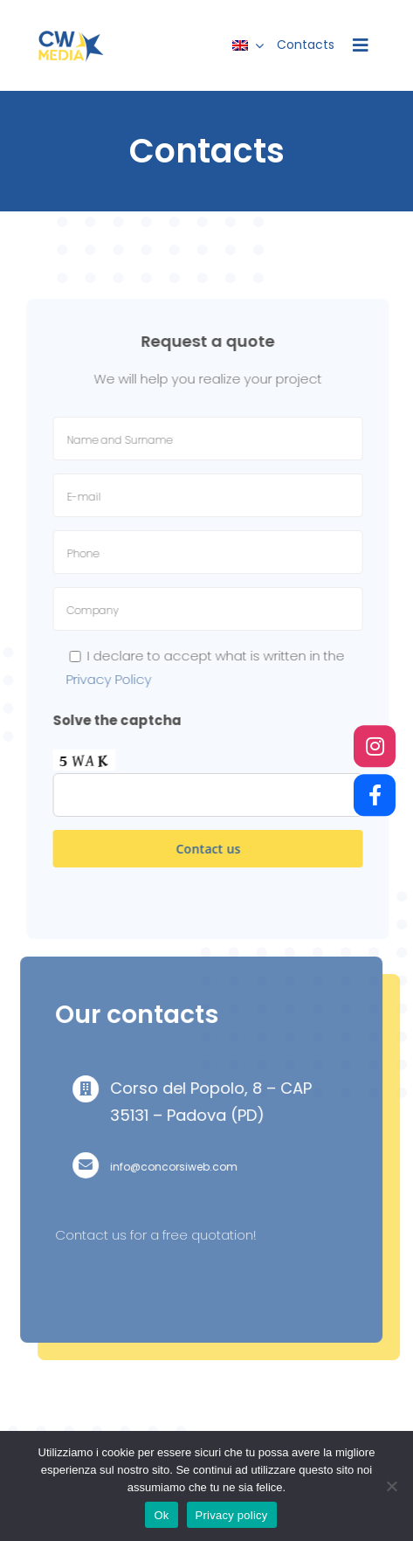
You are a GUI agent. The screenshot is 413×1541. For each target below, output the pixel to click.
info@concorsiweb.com (170, 1166)
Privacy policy (232, 1515)
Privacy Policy (110, 679)
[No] (391, 1486)
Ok (161, 1515)
